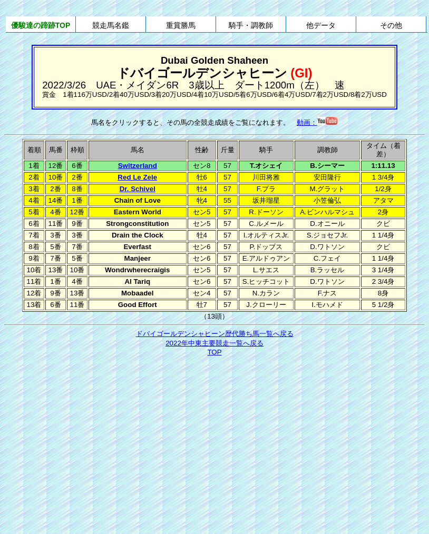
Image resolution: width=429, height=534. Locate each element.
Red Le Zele (137, 177)
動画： (317, 122)
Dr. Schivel (137, 189)
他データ (321, 25)
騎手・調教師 (251, 25)
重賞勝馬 (181, 25)
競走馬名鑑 (110, 25)
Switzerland (137, 166)
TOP (214, 352)
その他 (391, 25)
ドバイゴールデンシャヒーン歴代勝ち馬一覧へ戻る (215, 334)
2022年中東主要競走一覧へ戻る (214, 343)
